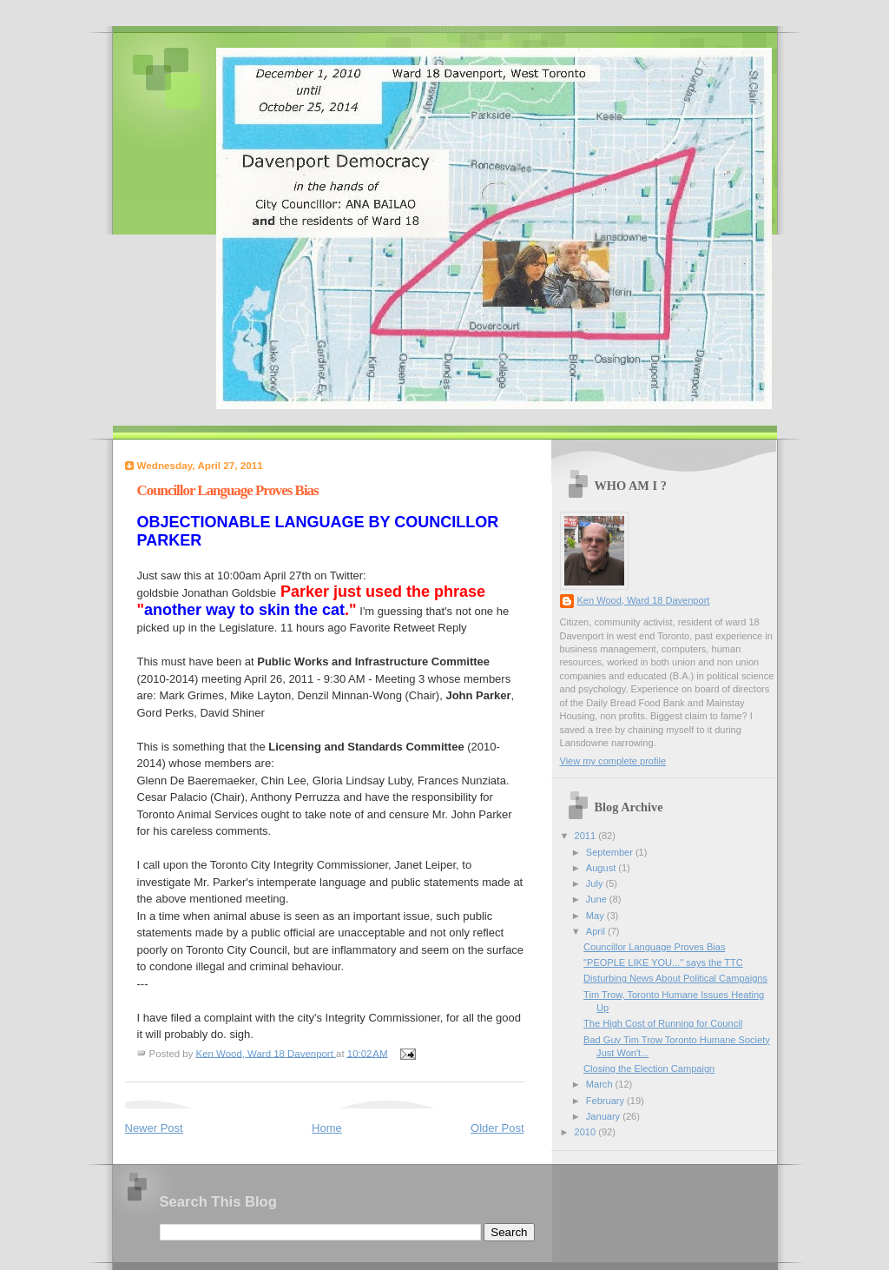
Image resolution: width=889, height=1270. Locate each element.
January (604, 1116)
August (602, 868)
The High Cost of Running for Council (662, 1023)
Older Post (497, 1127)
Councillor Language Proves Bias (654, 947)
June (597, 899)
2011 (587, 835)
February (606, 1100)
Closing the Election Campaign (648, 1068)
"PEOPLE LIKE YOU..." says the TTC (663, 962)
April (597, 931)
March (601, 1084)
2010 (587, 1132)
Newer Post (154, 1127)
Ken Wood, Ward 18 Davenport (643, 600)
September (610, 852)
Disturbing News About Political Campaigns (675, 978)
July (596, 883)
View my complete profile (613, 761)
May (596, 915)
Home (327, 1127)
